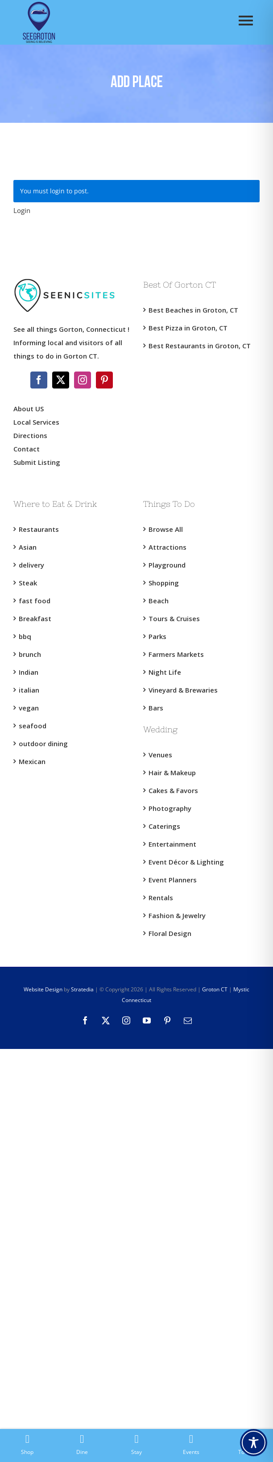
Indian (28, 672)
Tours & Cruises (174, 618)
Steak (28, 582)
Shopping (164, 582)
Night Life (165, 672)
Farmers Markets (176, 654)
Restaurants (39, 529)
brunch (30, 654)
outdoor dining (43, 743)
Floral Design (170, 933)
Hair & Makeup (172, 772)
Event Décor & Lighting (186, 861)
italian (29, 689)
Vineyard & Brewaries (183, 689)
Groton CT (214, 989)
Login (21, 210)
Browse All (166, 529)
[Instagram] (82, 380)
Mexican (32, 761)
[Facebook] (38, 380)
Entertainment (172, 844)
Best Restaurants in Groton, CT (200, 345)
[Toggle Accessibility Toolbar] (253, 1442)
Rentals (161, 897)
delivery (31, 564)
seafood (32, 725)
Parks (157, 636)
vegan (29, 707)
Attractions (167, 547)
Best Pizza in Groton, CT (188, 327)
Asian (28, 547)
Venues (160, 754)
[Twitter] (60, 380)
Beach (159, 600)
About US (28, 408)
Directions (30, 435)
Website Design (43, 989)
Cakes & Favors (173, 790)
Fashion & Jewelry (177, 915)
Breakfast (35, 618)
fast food (34, 600)
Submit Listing (37, 462)
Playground (167, 564)
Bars (156, 707)
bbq (25, 636)
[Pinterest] (104, 380)
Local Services (36, 422)
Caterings (164, 826)
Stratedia (82, 989)
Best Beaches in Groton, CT (193, 309)
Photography (170, 808)
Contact (26, 448)
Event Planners (173, 879)
